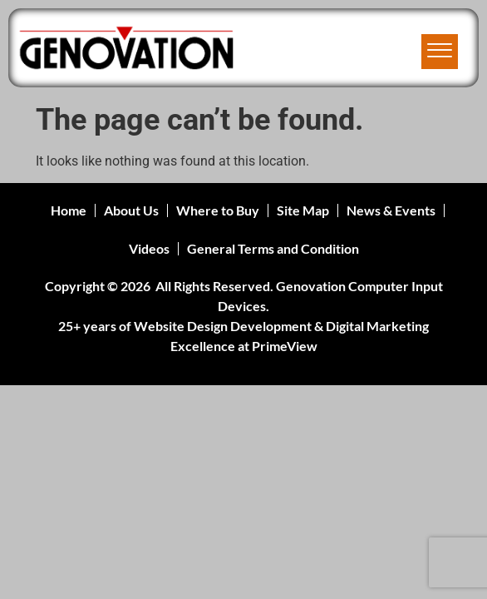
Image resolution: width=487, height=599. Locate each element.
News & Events (391, 210)
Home (68, 210)
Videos (149, 248)
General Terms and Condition (273, 248)
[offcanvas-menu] (439, 51)
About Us (131, 210)
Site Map (303, 210)
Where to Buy (217, 210)
